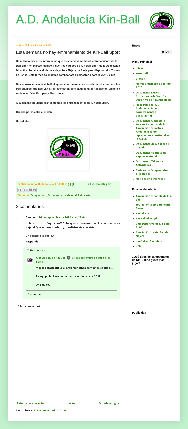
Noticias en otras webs (150, 179)
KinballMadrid (145, 213)
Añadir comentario (30, 306)
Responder (32, 241)
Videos (140, 78)
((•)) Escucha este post (97, 184)
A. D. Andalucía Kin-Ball (51, 258)
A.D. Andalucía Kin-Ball (78, 19)
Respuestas (37, 250)
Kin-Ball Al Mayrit (147, 218)
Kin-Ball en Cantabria (149, 241)
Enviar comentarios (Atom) (50, 410)
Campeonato (38, 195)
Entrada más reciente (30, 403)
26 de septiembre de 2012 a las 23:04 (62, 217)
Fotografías (143, 73)
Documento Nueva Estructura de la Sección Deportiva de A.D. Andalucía (153, 96)
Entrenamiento (57, 195)
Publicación (85, 195)
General (72, 195)
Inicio (71, 403)
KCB (138, 246)
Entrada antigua (109, 403)
